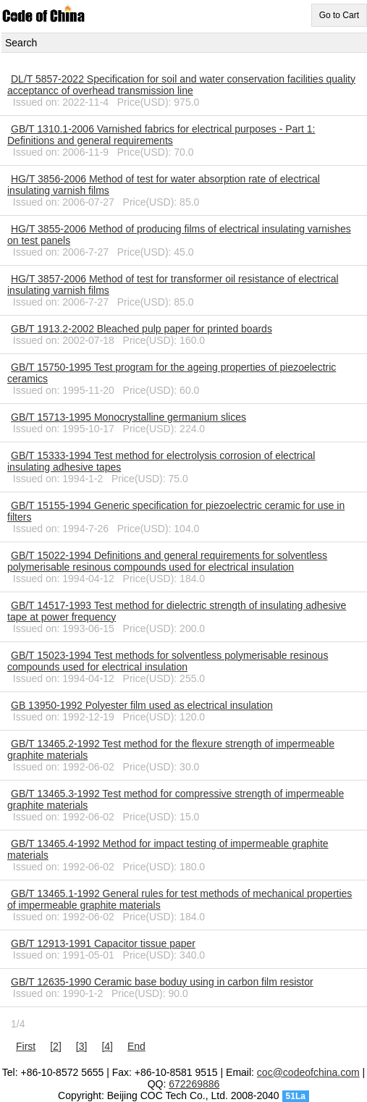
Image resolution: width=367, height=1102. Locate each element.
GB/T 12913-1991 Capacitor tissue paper (103, 943)
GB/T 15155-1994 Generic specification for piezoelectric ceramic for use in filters (176, 511)
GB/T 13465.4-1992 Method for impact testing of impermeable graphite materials (168, 849)
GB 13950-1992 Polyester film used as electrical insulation (142, 705)
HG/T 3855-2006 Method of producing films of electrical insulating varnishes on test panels (179, 234)
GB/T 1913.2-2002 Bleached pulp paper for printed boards (141, 329)
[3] (82, 1046)
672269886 (194, 1084)
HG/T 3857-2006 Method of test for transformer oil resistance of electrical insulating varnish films (173, 284)
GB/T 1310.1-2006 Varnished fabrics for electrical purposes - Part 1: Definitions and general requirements (161, 134)
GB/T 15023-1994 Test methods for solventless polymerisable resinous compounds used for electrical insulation (167, 661)
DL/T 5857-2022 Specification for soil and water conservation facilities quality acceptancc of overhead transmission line (181, 84)
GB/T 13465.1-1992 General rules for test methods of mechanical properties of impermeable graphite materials (179, 899)
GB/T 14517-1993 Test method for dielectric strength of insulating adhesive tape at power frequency (176, 611)
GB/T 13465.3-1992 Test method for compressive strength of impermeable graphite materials (175, 799)
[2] (56, 1046)
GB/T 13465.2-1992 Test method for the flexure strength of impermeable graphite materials (170, 749)
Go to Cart (339, 15)
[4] (107, 1046)
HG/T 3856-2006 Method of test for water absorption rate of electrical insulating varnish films (163, 184)
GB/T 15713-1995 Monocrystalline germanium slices (128, 417)
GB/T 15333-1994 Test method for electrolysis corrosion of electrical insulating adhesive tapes (161, 461)
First (25, 1046)
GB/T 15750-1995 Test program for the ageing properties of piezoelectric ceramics (171, 372)
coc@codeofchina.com (308, 1072)
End (136, 1046)
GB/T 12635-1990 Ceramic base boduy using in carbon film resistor (162, 982)
